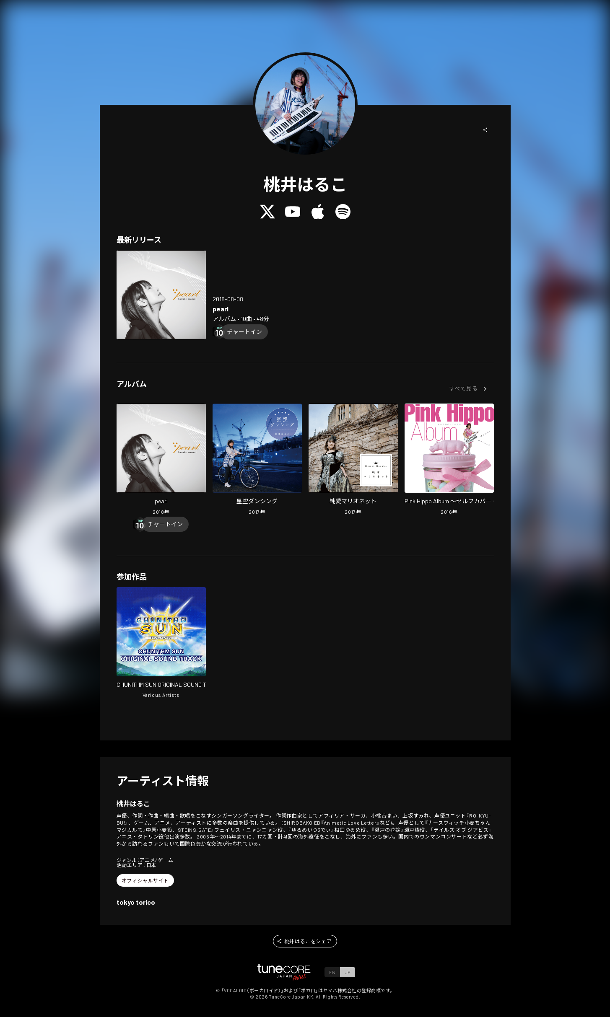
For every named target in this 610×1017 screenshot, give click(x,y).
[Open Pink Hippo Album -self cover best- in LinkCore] (449, 460)
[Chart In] (244, 331)
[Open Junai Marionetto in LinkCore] (353, 460)
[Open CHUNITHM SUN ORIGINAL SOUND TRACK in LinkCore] (161, 643)
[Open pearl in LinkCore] (161, 294)
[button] (485, 130)
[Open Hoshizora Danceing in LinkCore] (257, 460)
